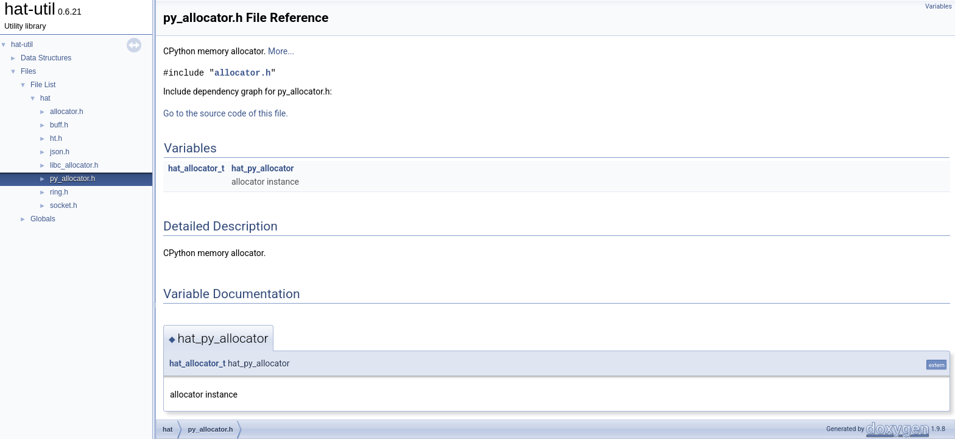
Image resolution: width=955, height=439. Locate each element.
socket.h (63, 205)
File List (42, 84)
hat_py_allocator (262, 168)
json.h (59, 152)
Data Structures (46, 58)
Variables (938, 6)
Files (28, 71)
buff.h (59, 125)
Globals (42, 219)
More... (281, 51)
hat (45, 98)
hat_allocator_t (196, 168)
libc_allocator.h (74, 165)
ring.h (59, 192)
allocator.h (66, 111)
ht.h (56, 138)
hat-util (22, 44)
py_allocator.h (72, 178)
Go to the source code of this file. (225, 113)
